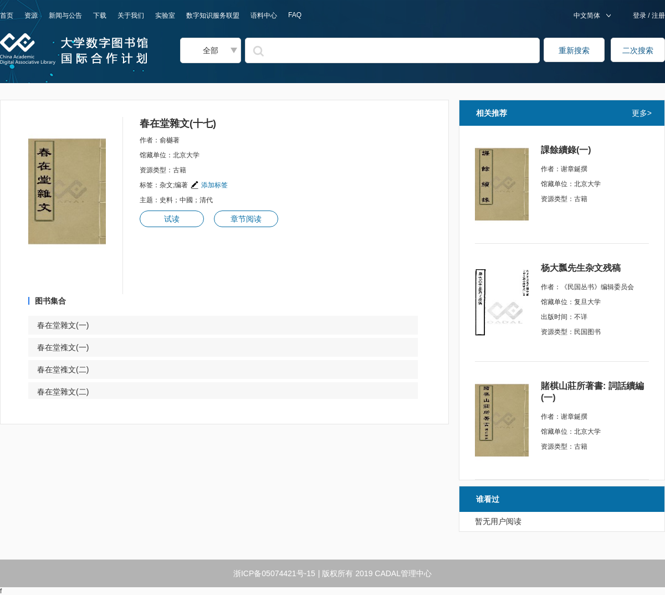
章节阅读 (246, 218)
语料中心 (263, 15)
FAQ (294, 15)
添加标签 (209, 185)
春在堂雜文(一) (69, 325)
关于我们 (130, 15)
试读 (172, 218)
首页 (6, 15)
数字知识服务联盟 (212, 15)
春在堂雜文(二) (69, 391)
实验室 (165, 15)
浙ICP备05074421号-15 (274, 573)
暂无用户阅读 (498, 521)
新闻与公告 (65, 15)
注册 (657, 15)
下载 (99, 15)
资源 (31, 15)
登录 (640, 15)
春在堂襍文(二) (69, 369)
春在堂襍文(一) (69, 347)
